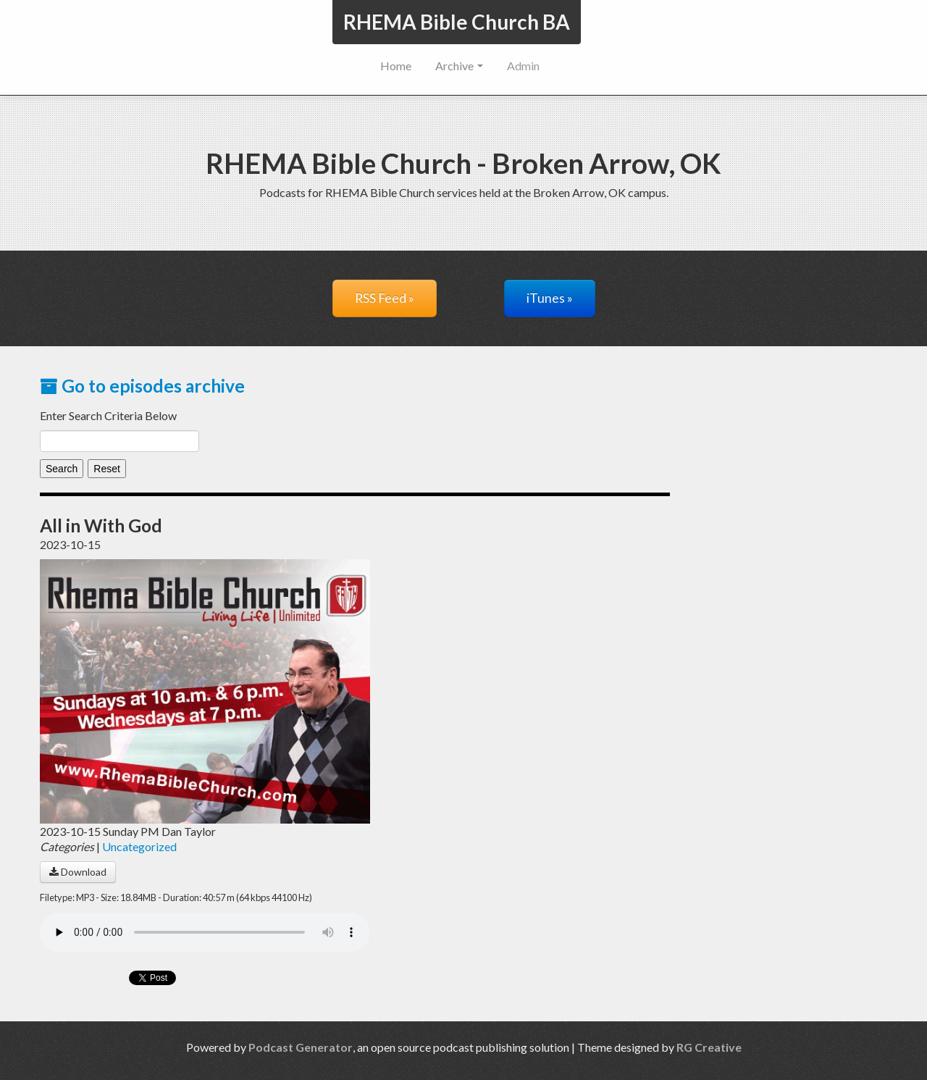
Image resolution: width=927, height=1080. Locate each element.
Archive (459, 65)
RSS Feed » (384, 298)
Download (77, 872)
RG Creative (709, 1047)
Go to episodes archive (142, 385)
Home (395, 65)
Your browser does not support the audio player (205, 932)
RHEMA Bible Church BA (456, 21)
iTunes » (550, 298)
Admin (523, 65)
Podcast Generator (300, 1047)
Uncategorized (139, 846)
